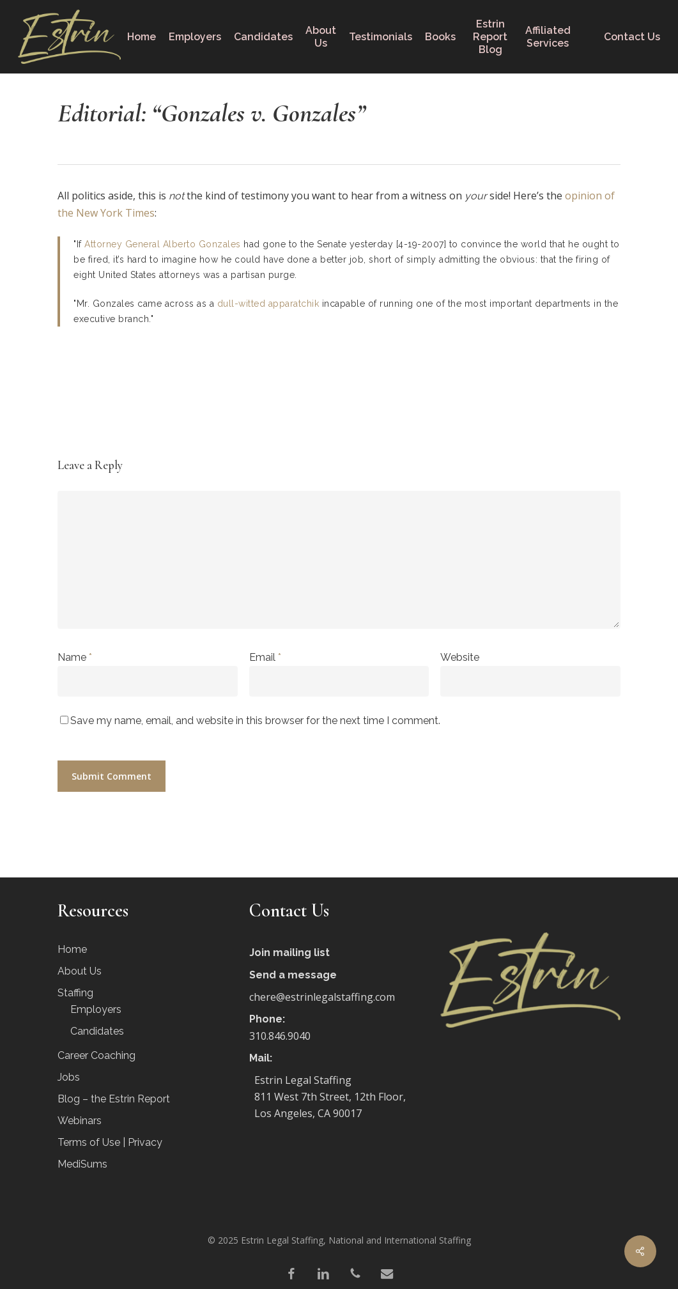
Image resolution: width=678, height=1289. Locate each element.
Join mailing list (289, 952)
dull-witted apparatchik (268, 303)
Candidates (97, 1031)
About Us (80, 971)
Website (459, 657)
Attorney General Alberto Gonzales (162, 244)
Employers (95, 1009)
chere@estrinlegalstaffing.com (322, 997)
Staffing (75, 993)
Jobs (69, 1077)
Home (72, 949)
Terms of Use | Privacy (110, 1142)
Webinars (80, 1121)
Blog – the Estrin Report (114, 1099)
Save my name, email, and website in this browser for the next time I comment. (255, 720)
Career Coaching (96, 1055)
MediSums (82, 1164)
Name (75, 657)
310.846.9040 (280, 1036)
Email (265, 657)
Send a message (293, 975)
